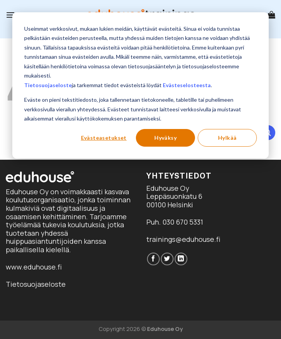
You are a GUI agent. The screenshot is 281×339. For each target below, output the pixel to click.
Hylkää (227, 137)
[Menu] (10, 14)
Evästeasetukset (104, 137)
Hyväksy (165, 137)
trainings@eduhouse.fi (183, 239)
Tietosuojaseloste (48, 85)
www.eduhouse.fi (34, 266)
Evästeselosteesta (187, 85)
